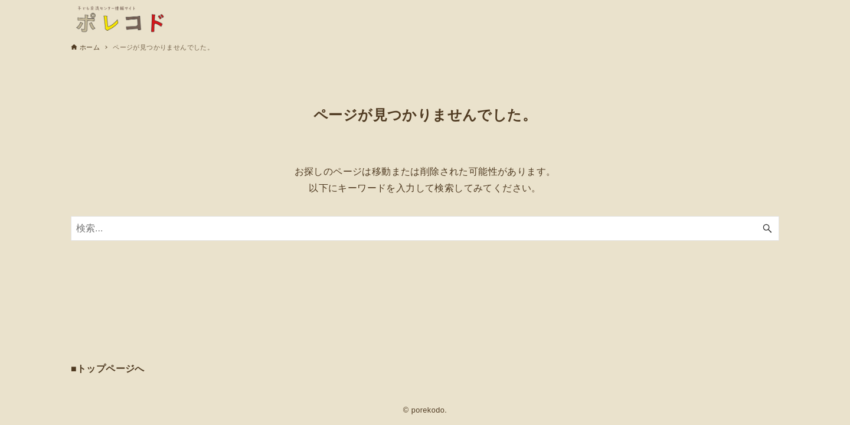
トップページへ (111, 369)
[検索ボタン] (767, 228)
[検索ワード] (425, 228)
